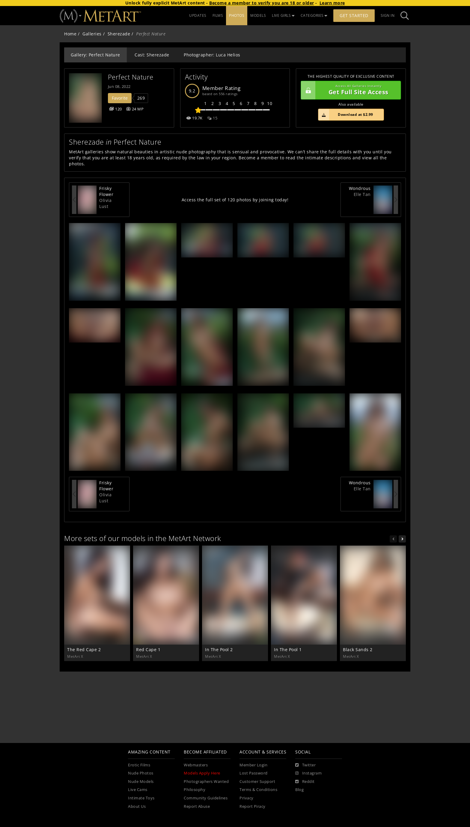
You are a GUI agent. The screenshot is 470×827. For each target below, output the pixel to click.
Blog (299, 789)
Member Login (253, 765)
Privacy (246, 798)
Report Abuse (197, 806)
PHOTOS (236, 15)
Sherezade (119, 34)
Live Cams (137, 789)
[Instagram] (308, 773)
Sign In (388, 15)
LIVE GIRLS (283, 15)
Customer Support (257, 781)
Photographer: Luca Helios (212, 55)
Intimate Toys (141, 798)
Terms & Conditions (258, 789)
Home (70, 34)
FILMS (218, 15)
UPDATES (198, 15)
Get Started (354, 15)
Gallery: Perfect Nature (95, 55)
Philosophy (194, 789)
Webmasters (196, 765)
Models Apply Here (202, 773)
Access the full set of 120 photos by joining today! (235, 200)
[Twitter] (305, 765)
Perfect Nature (130, 77)
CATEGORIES (314, 15)
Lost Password (253, 773)
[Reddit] (305, 781)
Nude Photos (140, 773)
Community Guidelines (206, 798)
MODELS (258, 15)
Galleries (92, 34)
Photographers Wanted (206, 781)
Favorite (120, 98)
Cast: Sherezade (152, 55)
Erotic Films (139, 765)
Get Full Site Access (349, 90)
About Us (137, 806)
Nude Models (141, 781)
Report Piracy (252, 806)
